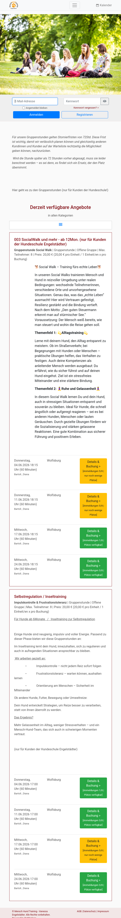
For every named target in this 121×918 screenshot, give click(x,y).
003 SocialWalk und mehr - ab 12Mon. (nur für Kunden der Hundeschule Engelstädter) (60, 241)
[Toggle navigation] (74, 5)
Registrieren (85, 114)
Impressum (103, 911)
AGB (79, 911)
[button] (60, 225)
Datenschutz (89, 911)
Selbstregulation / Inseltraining (40, 596)
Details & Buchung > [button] (93, 471)
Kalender (104, 5)
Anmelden (36, 114)
